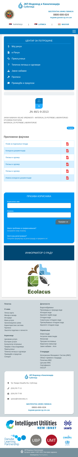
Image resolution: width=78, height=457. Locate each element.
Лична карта (9, 313)
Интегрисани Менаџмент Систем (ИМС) (55, 355)
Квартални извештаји (48, 344)
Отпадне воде (45, 317)
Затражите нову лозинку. (16, 231)
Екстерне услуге (10, 342)
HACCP (43, 368)
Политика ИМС (46, 360)
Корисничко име (13, 202)
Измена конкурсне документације (18, 178)
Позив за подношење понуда (17, 144)
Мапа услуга (9, 320)
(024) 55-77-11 (14, 388)
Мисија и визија (10, 315)
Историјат (8, 318)
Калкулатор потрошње (13, 344)
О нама (7, 309)
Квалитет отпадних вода (49, 325)
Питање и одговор (13, 157)
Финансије (44, 339)
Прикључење (9, 349)
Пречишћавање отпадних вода (52, 322)
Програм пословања (48, 341)
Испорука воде (46, 313)
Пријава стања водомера (14, 347)
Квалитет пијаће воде (48, 315)
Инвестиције (45, 334)
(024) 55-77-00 (14, 394)
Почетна (7, 304)
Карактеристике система (13, 325)
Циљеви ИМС (45, 363)
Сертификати (45, 365)
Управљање (45, 330)
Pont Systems (43, 455)
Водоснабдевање (47, 308)
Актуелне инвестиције (48, 336)
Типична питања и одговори (15, 352)
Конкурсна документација (15, 151)
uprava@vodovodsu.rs (17, 399)
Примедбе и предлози (12, 354)
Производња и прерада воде (51, 310)
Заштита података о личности (15, 330)
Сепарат (7, 357)
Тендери (70, 128)
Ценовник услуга (10, 339)
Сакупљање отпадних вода (50, 320)
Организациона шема (12, 323)
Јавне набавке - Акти (48, 346)
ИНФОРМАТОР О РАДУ (39, 252)
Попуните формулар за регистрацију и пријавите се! (27, 239)
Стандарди (44, 352)
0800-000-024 (39, 407)
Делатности (45, 304)
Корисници (8, 336)
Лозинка (10, 211)
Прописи (7, 328)
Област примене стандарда (51, 358)
